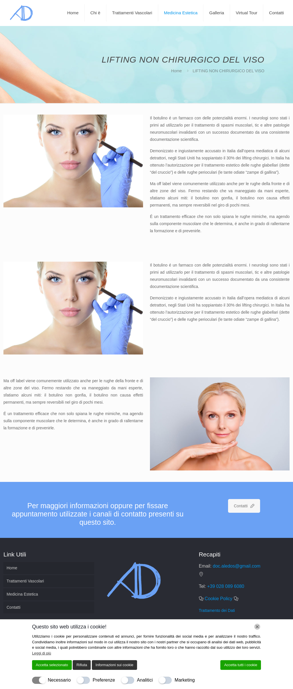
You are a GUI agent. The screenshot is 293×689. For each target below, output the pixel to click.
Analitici (145, 680)
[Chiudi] (257, 626)
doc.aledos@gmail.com (237, 566)
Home (176, 71)
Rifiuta (81, 665)
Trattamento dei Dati (217, 610)
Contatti (13, 607)
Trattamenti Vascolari (25, 581)
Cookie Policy (218, 598)
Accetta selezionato (52, 665)
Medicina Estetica (22, 594)
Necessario (59, 680)
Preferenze (104, 680)
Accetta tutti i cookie (240, 665)
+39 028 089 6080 (225, 586)
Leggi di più (41, 653)
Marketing (185, 680)
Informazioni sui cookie (114, 665)
